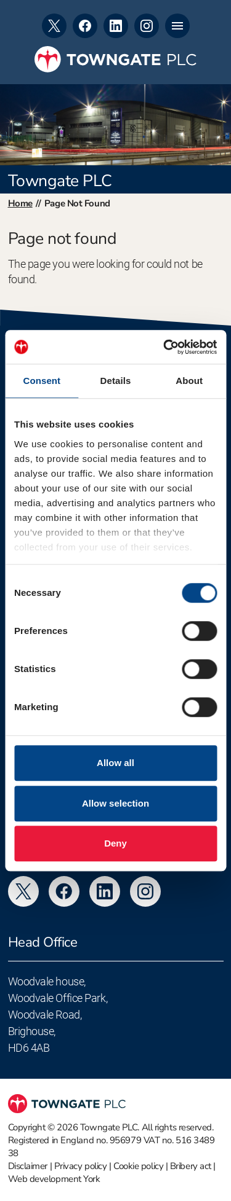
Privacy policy (80, 1166)
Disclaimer (28, 1166)
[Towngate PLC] (115, 59)
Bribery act (190, 1166)
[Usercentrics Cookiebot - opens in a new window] (164, 347)
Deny (115, 843)
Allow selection (115, 803)
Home (20, 203)
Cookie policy (138, 1166)
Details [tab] (115, 380)
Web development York (54, 1179)
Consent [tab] (41, 380)
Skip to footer (0, 0)
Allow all (115, 762)
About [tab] (189, 380)
